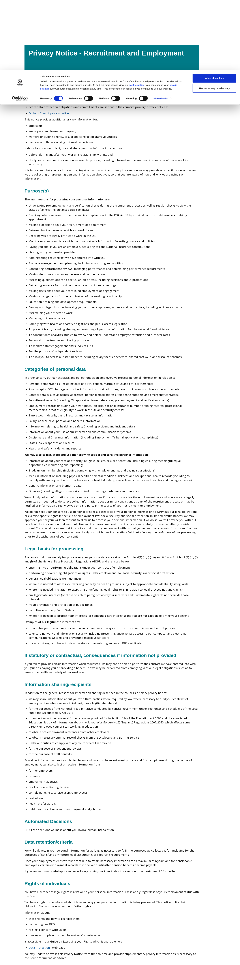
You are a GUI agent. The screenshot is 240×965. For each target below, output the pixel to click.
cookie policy (136, 14)
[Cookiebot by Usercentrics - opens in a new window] (19, 28)
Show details (161, 28)
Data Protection (39, 947)
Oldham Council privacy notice (49, 113)
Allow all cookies (214, 8)
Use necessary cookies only (214, 18)
